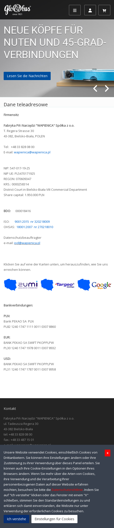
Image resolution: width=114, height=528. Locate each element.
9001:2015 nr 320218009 (32, 221)
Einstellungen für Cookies (54, 519)
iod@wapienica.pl (27, 243)
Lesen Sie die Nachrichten (27, 76)
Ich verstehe (16, 519)
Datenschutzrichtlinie (67, 489)
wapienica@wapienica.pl (32, 152)
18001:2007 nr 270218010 (34, 227)
